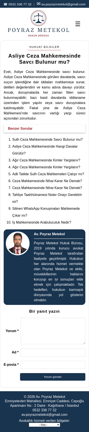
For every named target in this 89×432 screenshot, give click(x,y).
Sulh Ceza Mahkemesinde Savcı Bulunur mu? (47, 139)
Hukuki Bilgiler (45, 47)
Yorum (12, 331)
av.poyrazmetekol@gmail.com (63, 4)
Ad (15, 352)
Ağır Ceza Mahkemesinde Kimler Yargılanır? (46, 160)
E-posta (11, 364)
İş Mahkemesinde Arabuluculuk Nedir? (41, 222)
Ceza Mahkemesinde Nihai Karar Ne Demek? (47, 181)
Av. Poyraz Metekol (50, 397)
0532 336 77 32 (19, 4)
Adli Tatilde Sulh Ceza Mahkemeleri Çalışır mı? (48, 174)
